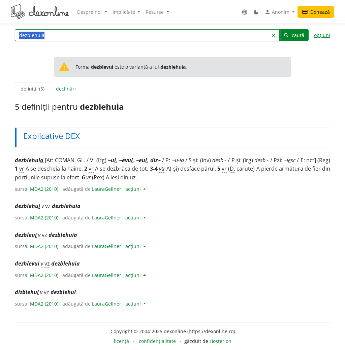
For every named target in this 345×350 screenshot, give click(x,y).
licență (121, 341)
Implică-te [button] (124, 12)
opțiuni (322, 35)
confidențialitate (157, 341)
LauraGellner (106, 189)
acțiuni (133, 189)
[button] (244, 12)
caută (293, 35)
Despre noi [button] (90, 12)
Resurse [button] (155, 12)
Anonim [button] (277, 12)
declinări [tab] (66, 88)
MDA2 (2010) (44, 189)
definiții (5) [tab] (32, 88)
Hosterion (220, 341)
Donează (316, 12)
